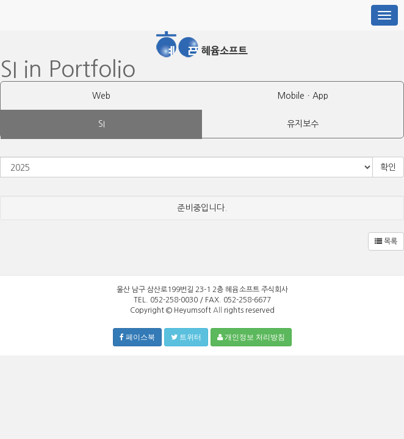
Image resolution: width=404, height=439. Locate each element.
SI (101, 124)
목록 (386, 241)
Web (101, 95)
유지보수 (303, 124)
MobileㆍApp (303, 95)
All (217, 310)
